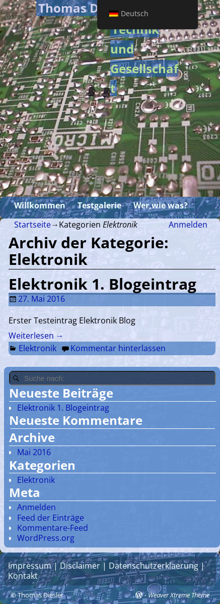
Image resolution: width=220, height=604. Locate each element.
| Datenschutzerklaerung (149, 565)
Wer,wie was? (160, 205)
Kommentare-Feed (52, 527)
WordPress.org (46, 537)
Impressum (29, 565)
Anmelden (188, 224)
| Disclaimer (75, 565)
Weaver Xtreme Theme (178, 594)
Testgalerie (99, 205)
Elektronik (37, 348)
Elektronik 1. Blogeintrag (102, 283)
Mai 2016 (34, 452)
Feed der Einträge (50, 517)
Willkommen (39, 205)
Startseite (32, 224)
